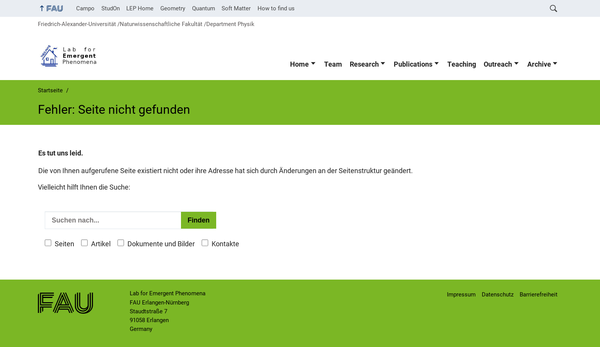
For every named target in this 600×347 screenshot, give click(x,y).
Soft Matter (236, 8)
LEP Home (139, 8)
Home (299, 64)
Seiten (64, 244)
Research (364, 64)
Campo (85, 8)
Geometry (172, 8)
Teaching (461, 64)
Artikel (101, 244)
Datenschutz (498, 294)
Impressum (461, 294)
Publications (413, 64)
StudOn (110, 8)
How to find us (276, 8)
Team (333, 64)
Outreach (498, 64)
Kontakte (225, 244)
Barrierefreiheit (539, 294)
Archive (539, 64)
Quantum (203, 8)
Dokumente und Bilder (161, 244)
